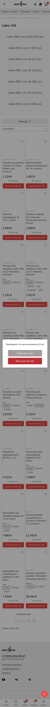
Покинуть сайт (25, 353)
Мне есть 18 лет (25, 361)
